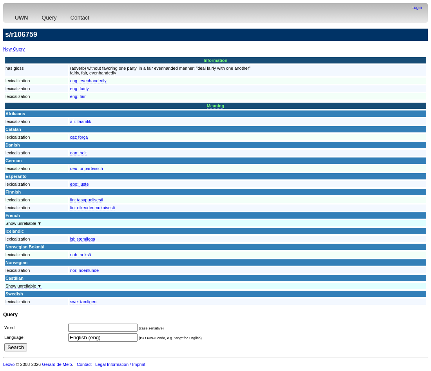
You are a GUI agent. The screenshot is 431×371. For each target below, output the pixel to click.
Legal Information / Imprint (120, 364)
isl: (82, 239)
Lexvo (8, 364)
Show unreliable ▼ (23, 223)
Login (416, 7)
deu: (86, 168)
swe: (83, 301)
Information (216, 60)
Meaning (216, 105)
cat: (79, 137)
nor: (84, 270)
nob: (80, 254)
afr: (80, 121)
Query (49, 17)
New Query (14, 49)
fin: (86, 199)
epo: (79, 184)
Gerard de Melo (57, 364)
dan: (78, 152)
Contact (80, 17)
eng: (88, 80)
